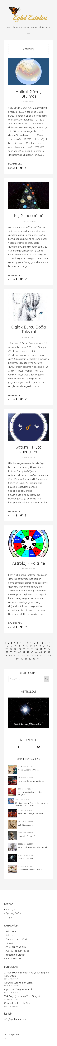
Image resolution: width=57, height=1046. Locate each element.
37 (7, 652)
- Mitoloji (8, 943)
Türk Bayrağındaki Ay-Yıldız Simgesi (30, 793)
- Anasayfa (10, 909)
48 (6, 655)
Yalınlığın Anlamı (25, 825)
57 (45, 655)
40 (19, 652)
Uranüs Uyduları (25, 858)
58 (49, 655)
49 (10, 655)
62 (30, 658)
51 (19, 655)
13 (46, 642)
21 (31, 646)
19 (23, 646)
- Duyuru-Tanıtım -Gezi (15, 939)
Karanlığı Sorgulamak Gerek (31, 781)
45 (40, 652)
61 (26, 658)
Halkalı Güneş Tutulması (28, 94)
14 (49, 642)
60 (22, 658)
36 (49, 649)
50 (15, 655)
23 (40, 646)
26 (6, 649)
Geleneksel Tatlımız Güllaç (30, 869)
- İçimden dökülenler (14, 954)
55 (36, 655)
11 (38, 642)
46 (45, 652)
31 (28, 649)
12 (42, 642)
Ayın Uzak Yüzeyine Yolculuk (30, 813)
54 (32, 655)
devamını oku (15, 164)
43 (32, 652)
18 (19, 646)
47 (49, 652)
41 (24, 652)
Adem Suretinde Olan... (28, 770)
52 (23, 655)
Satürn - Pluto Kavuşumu (28, 449)
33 (37, 649)
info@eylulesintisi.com (15, 1019)
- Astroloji (9, 935)
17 (15, 646)
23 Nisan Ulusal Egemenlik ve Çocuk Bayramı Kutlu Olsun (31, 804)
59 (17, 658)
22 (35, 646)
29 (19, 649)
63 (34, 658)
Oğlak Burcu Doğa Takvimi (28, 329)
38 (11, 652)
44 (36, 652)
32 (32, 649)
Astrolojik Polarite (28, 563)
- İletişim (8, 917)
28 (15, 649)
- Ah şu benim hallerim (15, 946)
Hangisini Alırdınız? (26, 836)
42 (28, 652)
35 (45, 649)
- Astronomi (10, 931)
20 (27, 646)
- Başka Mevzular (12, 958)
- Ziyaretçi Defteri (13, 913)
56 (41, 655)
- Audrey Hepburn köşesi (16, 950)
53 (28, 655)
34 (41, 649)
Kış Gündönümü (28, 215)
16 (11, 646)
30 (24, 649)
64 (38, 658)
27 (11, 649)
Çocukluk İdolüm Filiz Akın (17, 1003)
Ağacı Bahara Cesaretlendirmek (32, 847)
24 (44, 646)
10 (34, 642)
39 (15, 652)
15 (7, 646)
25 (48, 646)
